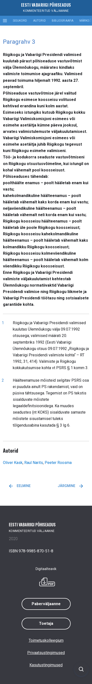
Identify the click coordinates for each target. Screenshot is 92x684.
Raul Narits (33, 462)
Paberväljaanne (46, 603)
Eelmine (20, 486)
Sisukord (20, 20)
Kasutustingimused (46, 665)
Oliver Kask (13, 462)
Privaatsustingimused (46, 652)
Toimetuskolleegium (46, 640)
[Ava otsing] (81, 669)
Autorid (39, 20)
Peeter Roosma (58, 462)
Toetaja (46, 623)
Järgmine (70, 486)
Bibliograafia (63, 20)
